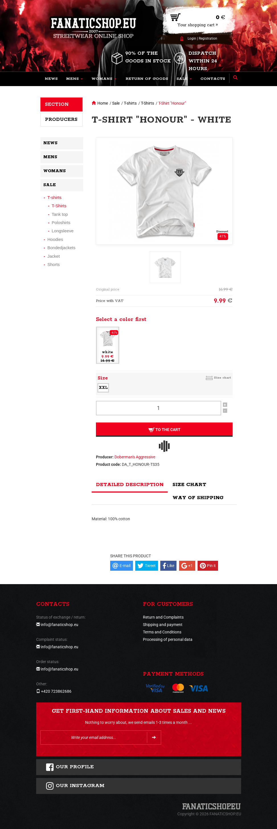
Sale (116, 103)
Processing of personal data (167, 639)
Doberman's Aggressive (134, 457)
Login (192, 38)
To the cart (164, 429)
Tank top (60, 214)
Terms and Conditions (162, 632)
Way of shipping (198, 498)
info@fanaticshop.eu (59, 624)
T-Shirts (147, 103)
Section (57, 104)
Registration (208, 38)
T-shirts (130, 103)
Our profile (70, 767)
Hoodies (55, 239)
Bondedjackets (61, 247)
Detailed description (129, 484)
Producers (61, 119)
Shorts (54, 264)
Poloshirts (61, 222)
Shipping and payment (162, 624)
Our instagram (75, 786)
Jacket (54, 256)
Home (102, 103)
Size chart (222, 377)
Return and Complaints (163, 617)
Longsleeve (63, 230)
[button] (74, 79)
